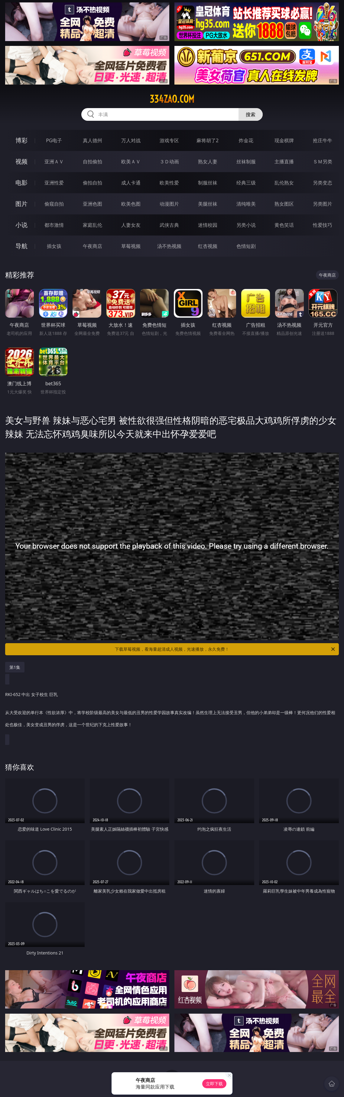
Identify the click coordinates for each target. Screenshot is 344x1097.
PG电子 (54, 140)
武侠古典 (169, 225)
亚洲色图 (92, 203)
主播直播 (284, 161)
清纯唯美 (246, 203)
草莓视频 (131, 246)
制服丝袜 (207, 182)
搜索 (250, 114)
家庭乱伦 (92, 225)
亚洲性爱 (54, 182)
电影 (21, 182)
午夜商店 (92, 246)
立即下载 (214, 1083)
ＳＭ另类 (322, 161)
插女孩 (54, 246)
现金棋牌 (284, 140)
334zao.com (172, 99)
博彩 (21, 140)
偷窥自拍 (54, 203)
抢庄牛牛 (322, 140)
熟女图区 (284, 203)
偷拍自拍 (92, 182)
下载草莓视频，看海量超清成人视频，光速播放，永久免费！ (225, 649)
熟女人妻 (207, 161)
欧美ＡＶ (131, 161)
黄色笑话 (284, 225)
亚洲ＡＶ (54, 161)
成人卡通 (131, 182)
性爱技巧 (322, 225)
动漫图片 (169, 203)
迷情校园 (207, 225)
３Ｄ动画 (169, 161)
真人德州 (92, 140)
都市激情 (54, 225)
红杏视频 (207, 246)
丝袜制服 (246, 161)
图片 (21, 204)
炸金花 (246, 140)
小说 (21, 225)
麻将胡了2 (207, 140)
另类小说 (246, 225)
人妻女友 (131, 225)
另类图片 (322, 203)
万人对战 (131, 140)
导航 (21, 246)
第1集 (14, 667)
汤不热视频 (169, 246)
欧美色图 (131, 203)
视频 (21, 161)
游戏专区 (169, 140)
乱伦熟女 (284, 182)
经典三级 (246, 182)
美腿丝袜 (207, 203)
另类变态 (322, 182)
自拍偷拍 (92, 161)
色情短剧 (246, 246)
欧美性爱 (169, 182)
